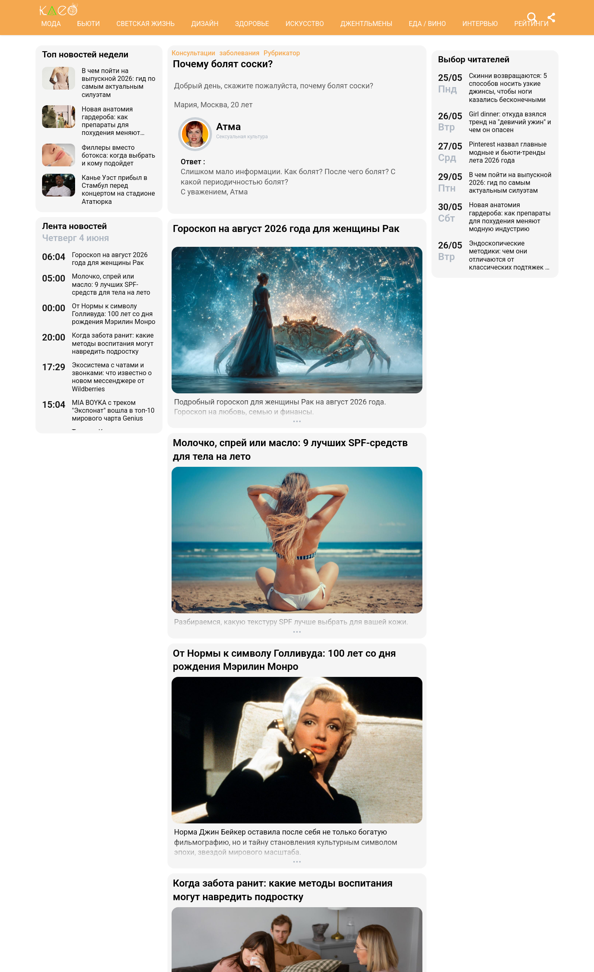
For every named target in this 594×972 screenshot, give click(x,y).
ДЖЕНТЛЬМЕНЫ (366, 24)
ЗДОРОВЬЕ (252, 24)
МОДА (51, 24)
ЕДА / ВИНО (427, 24)
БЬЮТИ (88, 24)
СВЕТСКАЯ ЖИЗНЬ (145, 24)
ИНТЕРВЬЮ (480, 24)
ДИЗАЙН (204, 24)
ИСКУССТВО (304, 24)
